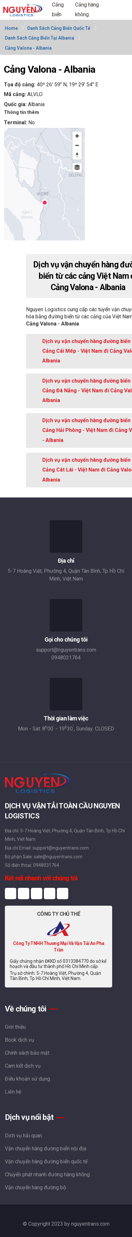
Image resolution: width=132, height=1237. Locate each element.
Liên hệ (13, 1092)
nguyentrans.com (90, 1224)
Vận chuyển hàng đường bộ (35, 1187)
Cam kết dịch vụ (23, 1066)
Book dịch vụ (19, 1040)
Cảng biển (58, 10)
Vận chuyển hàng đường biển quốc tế (46, 1161)
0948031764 (66, 658)
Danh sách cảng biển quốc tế (58, 28)
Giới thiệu (15, 1027)
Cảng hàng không (87, 10)
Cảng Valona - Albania (28, 48)
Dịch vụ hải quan (23, 1136)
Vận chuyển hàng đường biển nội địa (45, 1148)
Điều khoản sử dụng (27, 1079)
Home (11, 28)
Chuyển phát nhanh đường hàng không (47, 1174)
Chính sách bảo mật (27, 1053)
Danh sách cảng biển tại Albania (39, 38)
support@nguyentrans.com (66, 650)
